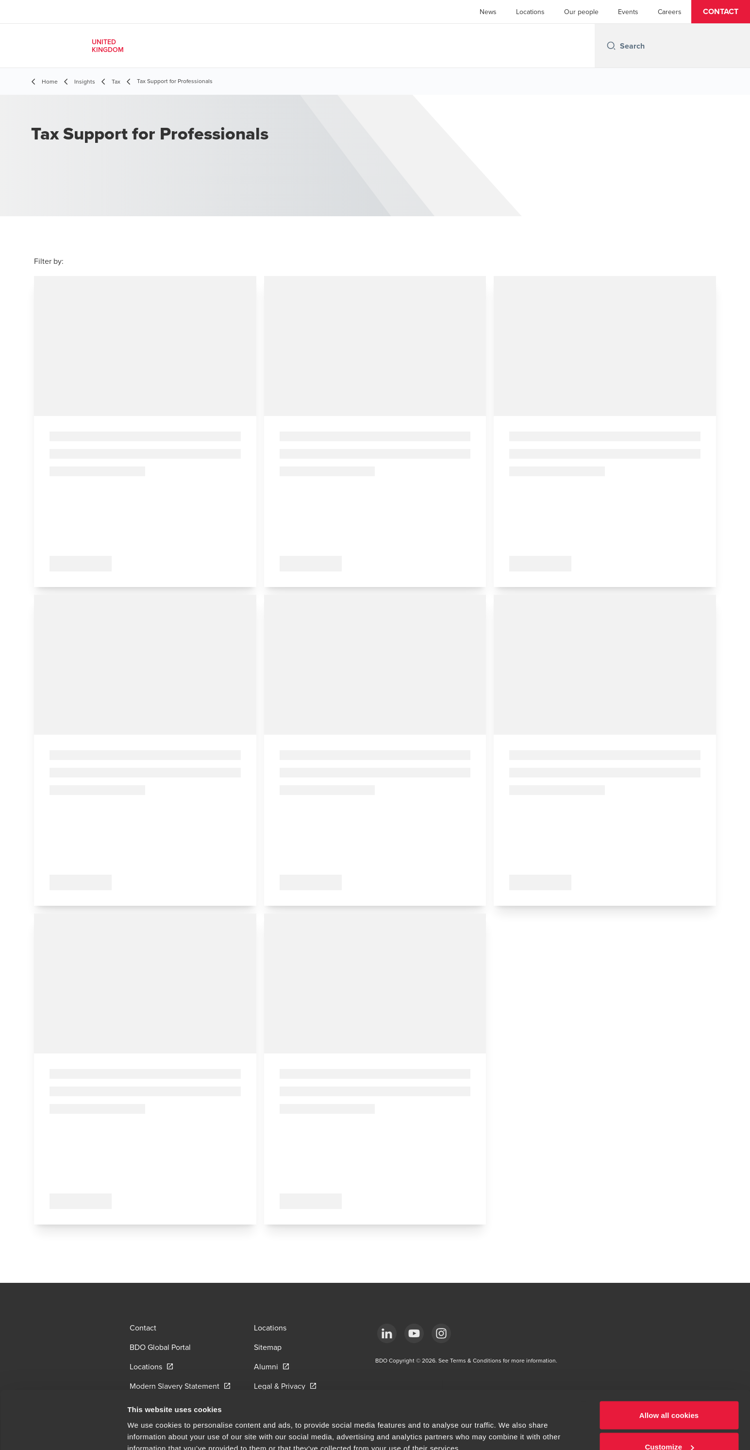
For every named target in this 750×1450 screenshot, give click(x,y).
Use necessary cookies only (669, 1424)
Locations (530, 12)
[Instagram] (441, 1333)
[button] (720, 11)
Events (628, 12)
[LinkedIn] (387, 1333)
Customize (669, 1392)
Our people (581, 12)
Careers (670, 12)
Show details (149, 1420)
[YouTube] (414, 1333)
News (488, 12)
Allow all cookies (669, 1360)
